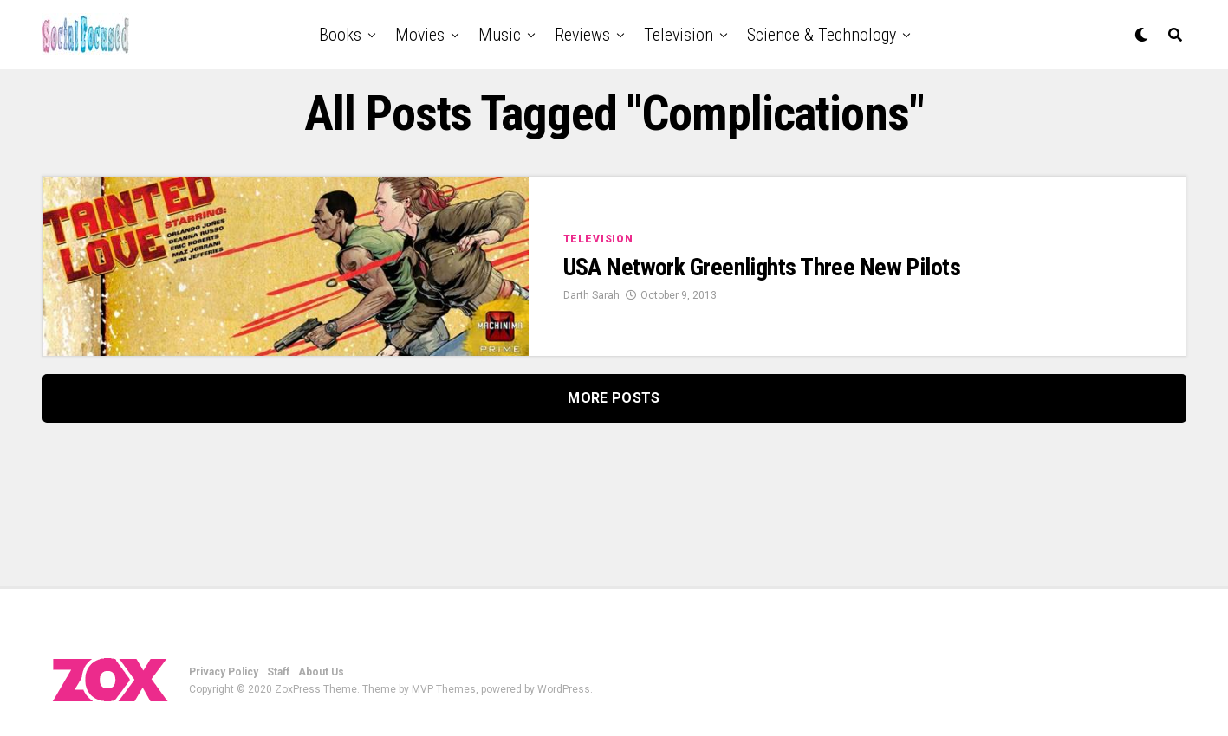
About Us (321, 672)
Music (499, 34)
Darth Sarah (591, 295)
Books (340, 34)
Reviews (582, 34)
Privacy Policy (223, 672)
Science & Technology (821, 34)
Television (678, 34)
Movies (420, 34)
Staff (278, 672)
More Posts (613, 398)
